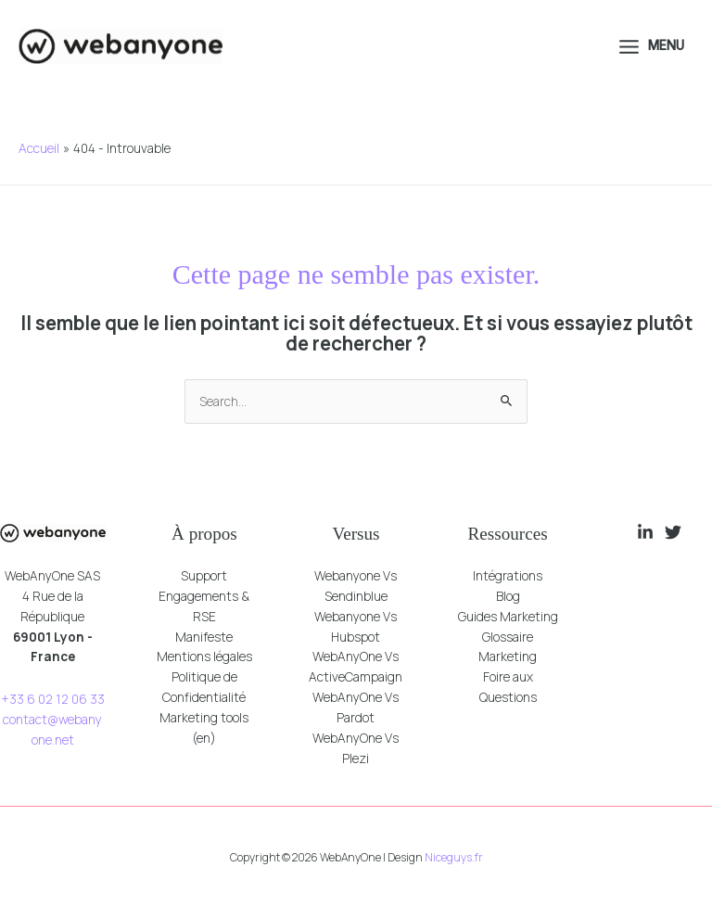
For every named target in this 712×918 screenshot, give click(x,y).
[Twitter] (673, 532)
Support (204, 575)
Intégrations (507, 575)
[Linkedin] (645, 532)
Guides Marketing (508, 616)
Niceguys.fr (454, 857)
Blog (508, 596)
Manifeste (204, 636)
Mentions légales (204, 656)
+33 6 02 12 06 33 (53, 699)
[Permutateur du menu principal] (650, 46)
